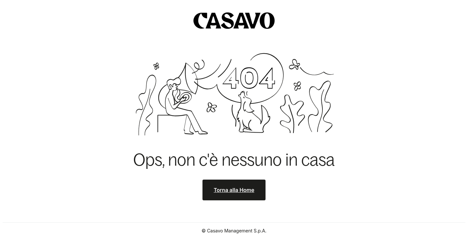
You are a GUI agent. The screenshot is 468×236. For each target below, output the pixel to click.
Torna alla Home (234, 190)
